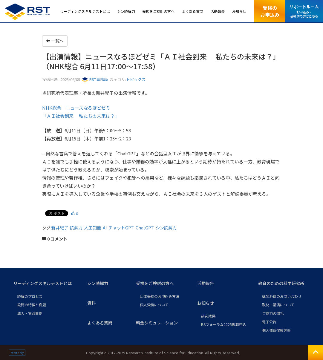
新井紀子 (59, 228)
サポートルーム (304, 11)
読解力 (76, 228)
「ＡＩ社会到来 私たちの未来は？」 (80, 116)
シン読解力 (166, 228)
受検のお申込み (269, 11)
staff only (17, 352)
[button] (45, 283)
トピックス (136, 79)
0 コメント (54, 239)
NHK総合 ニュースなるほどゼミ (76, 108)
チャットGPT (121, 228)
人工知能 (92, 228)
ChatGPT (145, 228)
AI (105, 228)
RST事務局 (95, 79)
